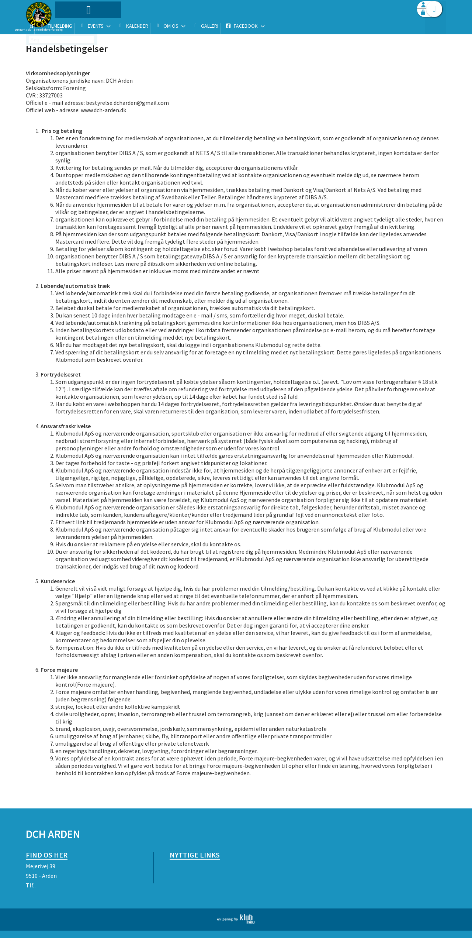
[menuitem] (72, 25)
